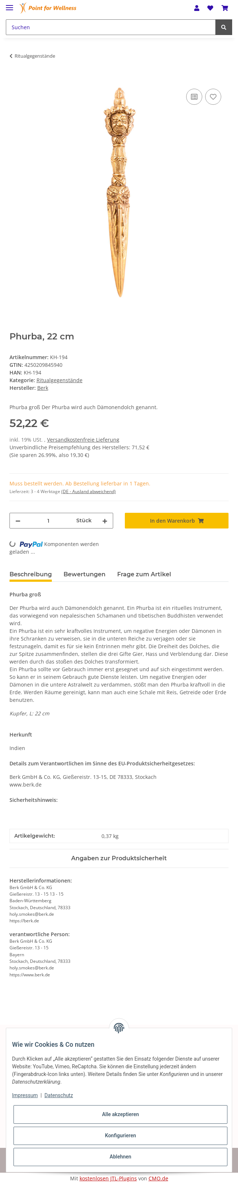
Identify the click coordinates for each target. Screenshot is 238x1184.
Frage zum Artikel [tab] (144, 574)
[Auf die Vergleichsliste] (194, 97)
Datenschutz (59, 1095)
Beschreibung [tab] (30, 574)
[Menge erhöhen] (105, 520)
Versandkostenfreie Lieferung (83, 439)
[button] (196, 8)
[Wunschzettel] (210, 8)
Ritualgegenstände (59, 380)
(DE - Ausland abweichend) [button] (88, 491)
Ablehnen (120, 1157)
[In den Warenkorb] (15, 79)
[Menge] (48, 520)
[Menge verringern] (18, 520)
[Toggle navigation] (9, 4)
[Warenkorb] (225, 8)
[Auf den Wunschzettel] (213, 97)
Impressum (25, 1095)
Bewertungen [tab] (84, 574)
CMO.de (158, 1178)
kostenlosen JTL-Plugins (108, 1178)
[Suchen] (111, 27)
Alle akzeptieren (120, 1114)
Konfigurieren (120, 1135)
